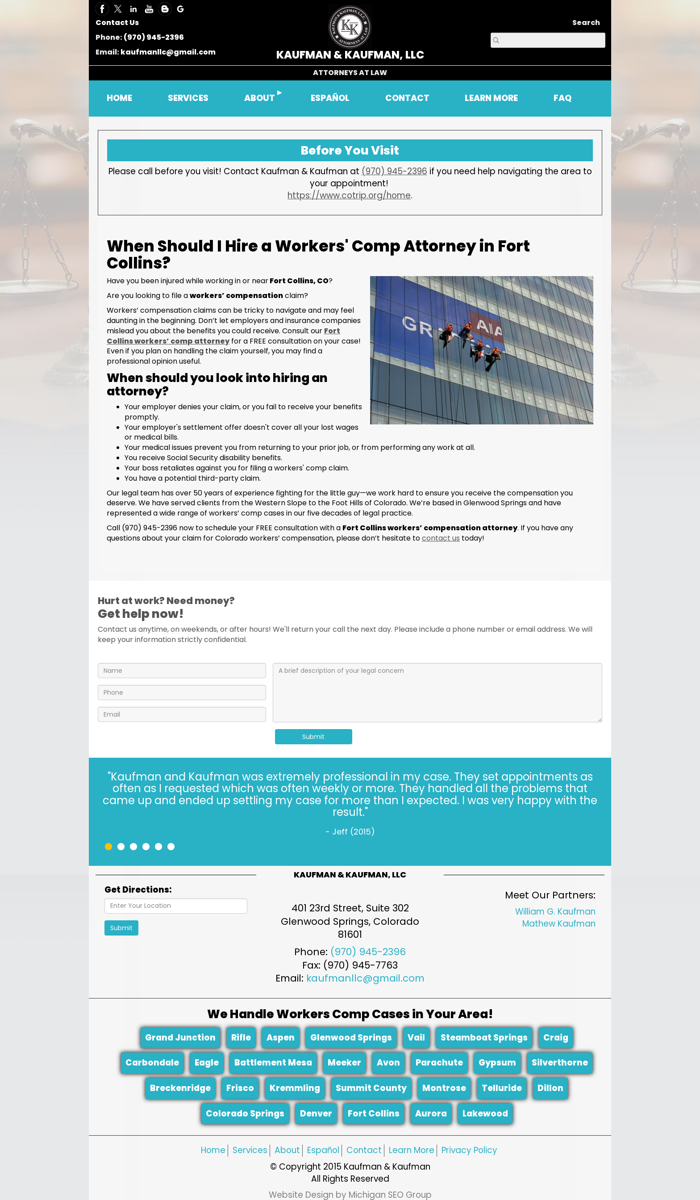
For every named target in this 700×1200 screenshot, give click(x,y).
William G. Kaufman (555, 912)
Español (323, 1150)
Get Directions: (137, 890)
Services (250, 1150)
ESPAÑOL (330, 98)
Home (213, 1150)
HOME (119, 98)
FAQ (562, 98)
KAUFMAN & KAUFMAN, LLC (350, 54)
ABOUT (259, 98)
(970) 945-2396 (154, 37)
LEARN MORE (491, 98)
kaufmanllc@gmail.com (168, 52)
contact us (441, 538)
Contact (364, 1150)
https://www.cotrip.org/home (349, 195)
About (287, 1150)
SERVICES (188, 98)
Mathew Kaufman (559, 924)
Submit (313, 736)
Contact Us (117, 22)
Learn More (411, 1150)
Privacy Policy (469, 1150)
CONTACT (407, 98)
